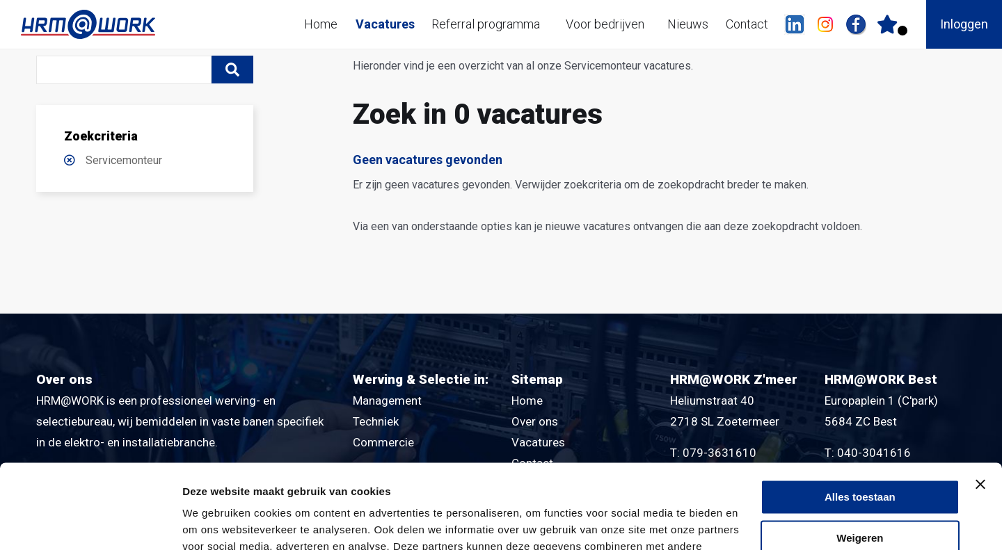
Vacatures (385, 24)
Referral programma (485, 24)
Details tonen (215, 522)
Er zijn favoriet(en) (902, 30)
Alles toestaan (860, 418)
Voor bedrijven (605, 24)
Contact (747, 24)
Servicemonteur (124, 160)
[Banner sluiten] (980, 405)
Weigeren (859, 459)
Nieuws (687, 24)
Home (320, 24)
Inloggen (964, 24)
